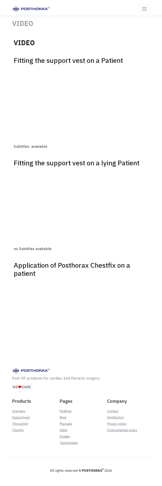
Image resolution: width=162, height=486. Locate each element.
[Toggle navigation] (144, 9)
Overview (18, 411)
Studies (65, 436)
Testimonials (69, 443)
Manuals (66, 424)
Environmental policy (122, 430)
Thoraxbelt (20, 424)
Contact (112, 411)
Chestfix (18, 430)
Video (64, 430)
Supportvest (21, 417)
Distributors (115, 417)
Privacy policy (117, 424)
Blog (63, 417)
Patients (65, 411)
